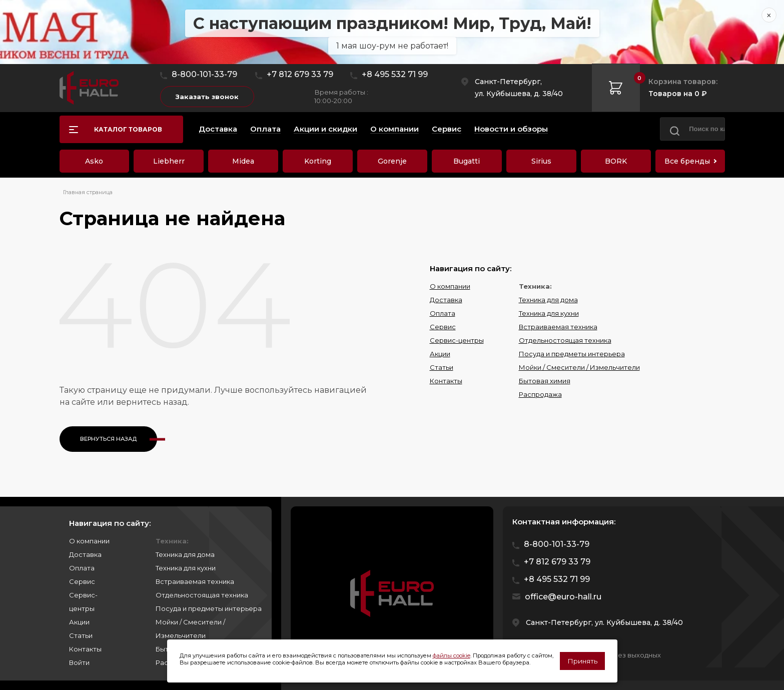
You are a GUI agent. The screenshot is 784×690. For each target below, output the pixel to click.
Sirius (541, 161)
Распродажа (540, 394)
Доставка (446, 300)
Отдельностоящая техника (565, 340)
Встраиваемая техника (558, 327)
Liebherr (169, 161)
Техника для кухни (549, 313)
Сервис (443, 327)
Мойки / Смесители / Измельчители (579, 367)
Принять (582, 661)
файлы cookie (451, 655)
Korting (317, 161)
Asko (94, 161)
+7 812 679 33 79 (300, 74)
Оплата (442, 313)
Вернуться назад (108, 438)
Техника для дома (548, 300)
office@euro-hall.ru (563, 596)
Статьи (441, 367)
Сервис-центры (457, 340)
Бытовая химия (544, 381)
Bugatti (466, 161)
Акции (440, 354)
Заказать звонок (207, 97)
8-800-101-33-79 (204, 74)
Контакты (446, 381)
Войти (79, 662)
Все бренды (687, 161)
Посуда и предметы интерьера (572, 354)
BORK (616, 161)
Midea (243, 161)
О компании (450, 286)
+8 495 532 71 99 (395, 74)
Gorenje (392, 161)
